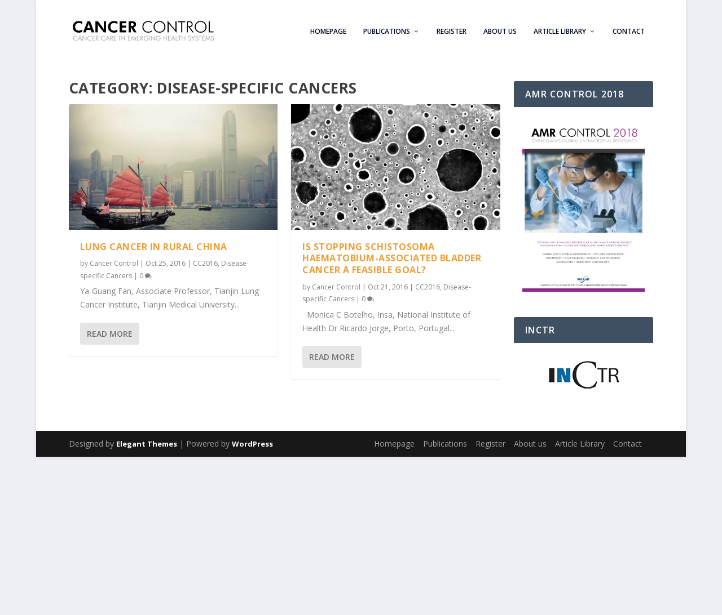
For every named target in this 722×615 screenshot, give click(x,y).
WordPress (252, 444)
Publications (386, 28)
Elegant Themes (146, 444)
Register (451, 28)
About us (500, 28)
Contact (629, 28)
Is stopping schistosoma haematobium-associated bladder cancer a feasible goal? (391, 258)
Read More (110, 333)
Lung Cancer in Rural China (153, 246)
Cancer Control (114, 263)
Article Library (560, 28)
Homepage (328, 28)
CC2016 (205, 263)
